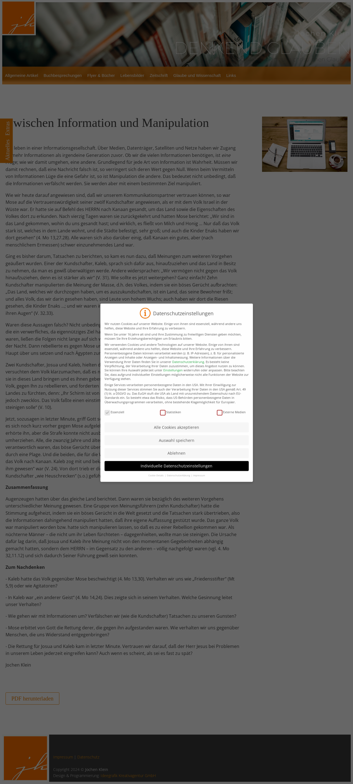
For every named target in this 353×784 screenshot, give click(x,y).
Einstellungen (173, 379)
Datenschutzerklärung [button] (179, 484)
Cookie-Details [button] (156, 484)
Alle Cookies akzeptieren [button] (176, 436)
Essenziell (114, 420)
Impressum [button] (199, 484)
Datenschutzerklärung (188, 370)
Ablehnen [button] (176, 461)
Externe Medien (231, 420)
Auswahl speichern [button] (176, 448)
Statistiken (170, 420)
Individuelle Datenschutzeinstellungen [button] (176, 474)
